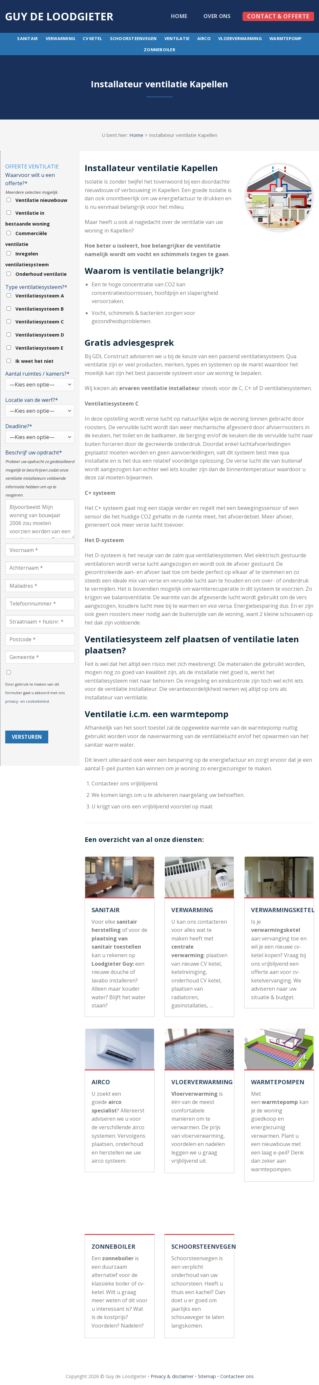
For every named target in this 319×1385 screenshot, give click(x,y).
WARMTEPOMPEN (277, 1082)
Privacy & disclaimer (172, 1376)
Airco (204, 38)
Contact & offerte (278, 16)
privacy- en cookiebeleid (27, 701)
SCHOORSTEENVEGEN (203, 1246)
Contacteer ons (237, 1376)
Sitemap (207, 1376)
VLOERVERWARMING (202, 1082)
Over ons (217, 16)
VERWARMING (192, 910)
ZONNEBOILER (113, 1246)
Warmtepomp (285, 38)
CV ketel (92, 38)
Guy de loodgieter (59, 16)
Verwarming (60, 38)
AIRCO (101, 1082)
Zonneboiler (159, 50)
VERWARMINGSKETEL (283, 910)
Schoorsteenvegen (133, 38)
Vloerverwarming (240, 38)
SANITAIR (105, 910)
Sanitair (27, 38)
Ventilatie (177, 38)
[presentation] (55, 718)
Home (179, 16)
